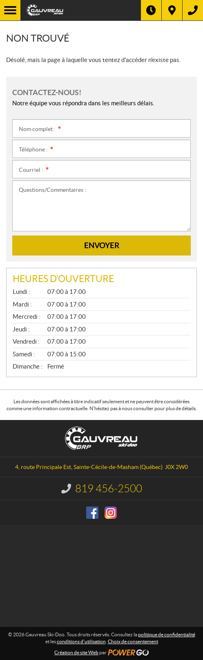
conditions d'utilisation (81, 641)
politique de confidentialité (166, 634)
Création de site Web (76, 652)
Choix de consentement (133, 641)
